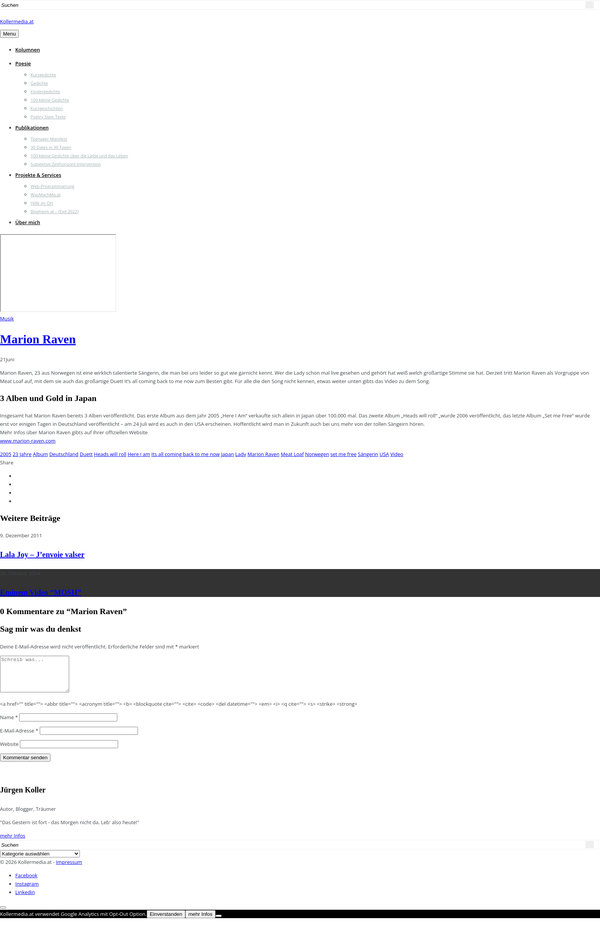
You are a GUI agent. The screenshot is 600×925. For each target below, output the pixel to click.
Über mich (27, 222)
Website (9, 750)
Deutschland (63, 454)
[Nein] (219, 923)
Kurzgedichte (43, 75)
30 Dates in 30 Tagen (51, 147)
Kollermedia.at (17, 21)
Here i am (139, 454)
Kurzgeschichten (47, 108)
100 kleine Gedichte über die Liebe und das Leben (79, 155)
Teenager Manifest (49, 139)
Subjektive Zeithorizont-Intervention (66, 164)
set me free (343, 454)
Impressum (69, 868)
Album (40, 454)
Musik (7, 318)
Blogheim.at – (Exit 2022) (55, 211)
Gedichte (39, 83)
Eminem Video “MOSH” (40, 592)
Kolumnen (27, 49)
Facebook (26, 882)
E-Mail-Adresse (19, 737)
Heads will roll (110, 454)
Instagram (27, 890)
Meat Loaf (292, 454)
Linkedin (25, 899)
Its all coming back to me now (185, 454)
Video (396, 454)
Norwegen (317, 454)
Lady (240, 454)
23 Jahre (22, 454)
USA (384, 454)
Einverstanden (166, 921)
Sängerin (368, 454)
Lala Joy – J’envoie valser (42, 554)
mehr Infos (12, 842)
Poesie (23, 63)
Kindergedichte (45, 91)
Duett (85, 454)
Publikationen (32, 127)
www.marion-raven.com (27, 440)
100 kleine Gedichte (50, 100)
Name (9, 724)
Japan (227, 454)
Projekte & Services (38, 174)
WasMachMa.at (45, 194)
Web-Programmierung (52, 186)
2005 (5, 454)
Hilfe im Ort (42, 203)
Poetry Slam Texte (48, 117)
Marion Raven (38, 339)
